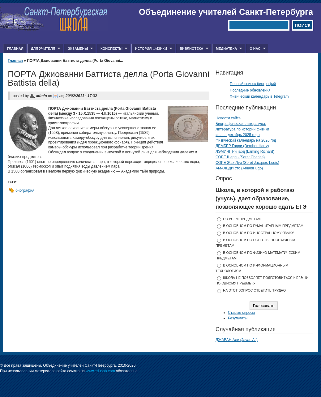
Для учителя (43, 49)
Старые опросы (241, 312)
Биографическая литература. (241, 124)
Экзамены (78, 49)
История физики (151, 49)
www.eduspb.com (100, 371)
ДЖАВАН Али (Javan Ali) (237, 340)
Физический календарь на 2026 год (246, 140)
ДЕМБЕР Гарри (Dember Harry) (242, 146)
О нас (256, 49)
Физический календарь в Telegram (259, 96)
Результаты (237, 318)
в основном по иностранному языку (258, 233)
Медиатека (227, 49)
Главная (15, 48)
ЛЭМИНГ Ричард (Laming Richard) (245, 151)
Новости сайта (228, 118)
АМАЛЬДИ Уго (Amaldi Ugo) (239, 168)
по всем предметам (241, 219)
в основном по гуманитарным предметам (263, 226)
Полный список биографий (253, 84)
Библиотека (192, 49)
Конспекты (112, 49)
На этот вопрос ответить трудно (254, 290)
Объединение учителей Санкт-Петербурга (226, 12)
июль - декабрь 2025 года (238, 135)
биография (24, 190)
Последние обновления (250, 90)
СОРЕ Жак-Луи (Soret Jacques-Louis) (247, 162)
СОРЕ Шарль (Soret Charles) (240, 157)
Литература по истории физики (242, 129)
